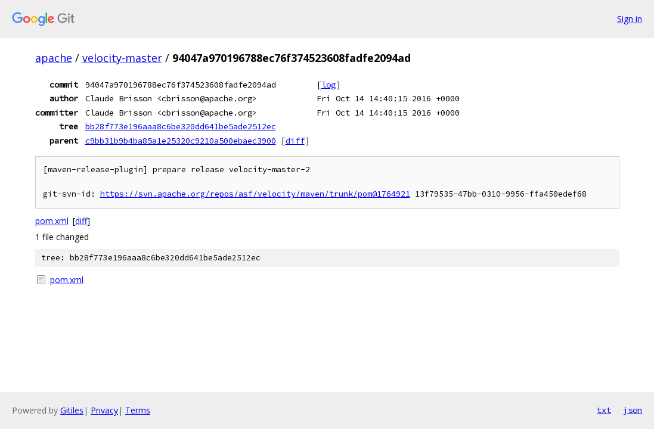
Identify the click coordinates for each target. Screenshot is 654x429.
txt (604, 410)
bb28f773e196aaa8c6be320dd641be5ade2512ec (180, 126)
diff (295, 140)
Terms (137, 410)
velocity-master (122, 58)
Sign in (629, 18)
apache (53, 58)
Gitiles (71, 410)
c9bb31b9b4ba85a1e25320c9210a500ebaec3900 (180, 140)
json (632, 410)
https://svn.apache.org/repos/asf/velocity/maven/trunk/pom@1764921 (255, 194)
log (328, 84)
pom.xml (52, 220)
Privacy (104, 410)
